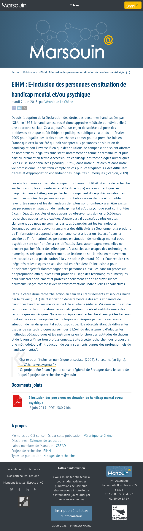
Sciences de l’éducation (46, 440)
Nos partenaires (17, 476)
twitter (12, 489)
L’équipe (34, 476)
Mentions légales (14, 482)
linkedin (27, 489)
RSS (35, 489)
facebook (19, 489)
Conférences (32, 469)
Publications (30, 72)
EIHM (47, 451)
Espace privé (35, 482)
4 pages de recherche (59, 456)
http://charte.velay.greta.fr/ (37, 365)
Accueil (16, 72)
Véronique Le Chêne (59, 102)
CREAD (61, 446)
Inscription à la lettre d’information (71, 513)
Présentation (15, 469)
